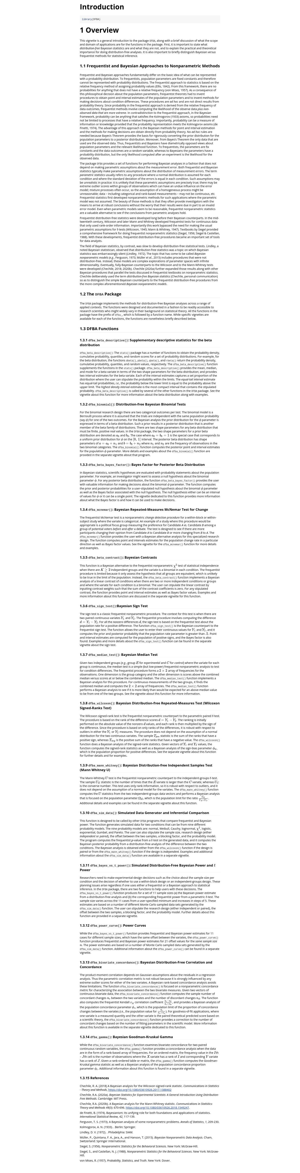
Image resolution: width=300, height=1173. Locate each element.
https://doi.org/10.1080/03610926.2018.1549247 (157, 1107)
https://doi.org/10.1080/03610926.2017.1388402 (139, 1090)
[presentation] (117, 229)
